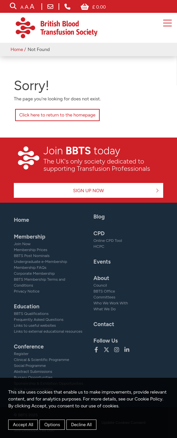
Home (17, 49)
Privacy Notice (26, 291)
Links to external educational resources (48, 331)
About (101, 278)
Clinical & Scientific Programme (41, 359)
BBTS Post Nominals (32, 255)
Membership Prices (30, 249)
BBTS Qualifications (31, 313)
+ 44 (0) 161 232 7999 (67, 6)
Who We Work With (110, 303)
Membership (29, 236)
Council (100, 285)
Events (102, 261)
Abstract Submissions (33, 371)
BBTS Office (104, 291)
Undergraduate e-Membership (40, 261)
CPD (99, 233)
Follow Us (105, 340)
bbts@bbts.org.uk (50, 6)
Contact (103, 324)
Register (21, 353)
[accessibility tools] (27, 7)
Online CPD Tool (107, 240)
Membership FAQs (30, 267)
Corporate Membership (34, 273)
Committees (104, 297)
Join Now (22, 244)
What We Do (104, 309)
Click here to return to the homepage (57, 115)
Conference (29, 346)
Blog (99, 216)
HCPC (98, 246)
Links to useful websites (35, 325)
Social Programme (30, 365)
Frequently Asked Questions (38, 319)
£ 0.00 (99, 7)
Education (26, 306)
